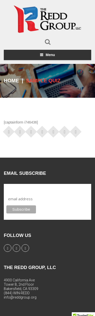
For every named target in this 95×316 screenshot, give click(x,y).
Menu (50, 55)
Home (11, 80)
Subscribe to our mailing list (33, 188)
